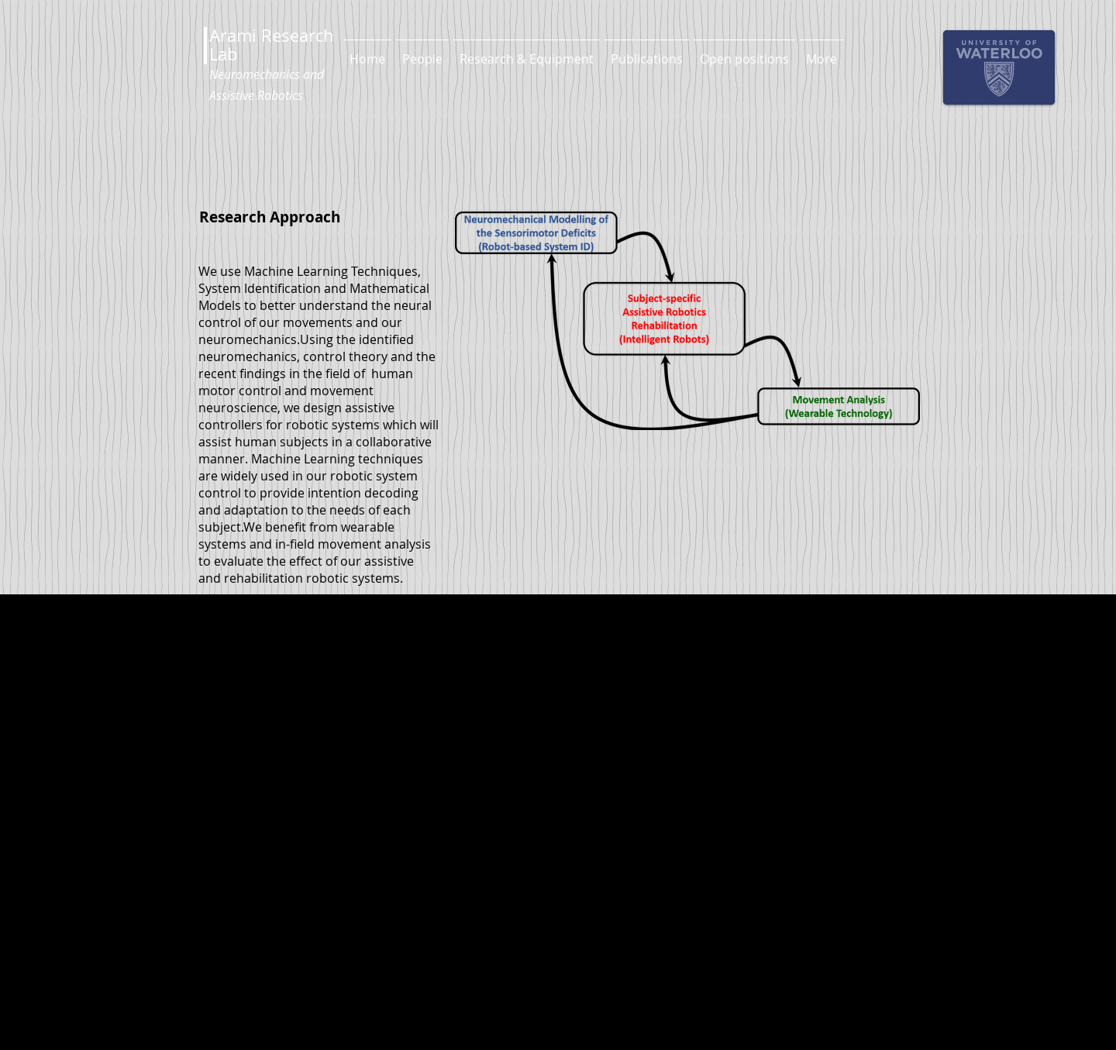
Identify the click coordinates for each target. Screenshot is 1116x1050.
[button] (422, 52)
